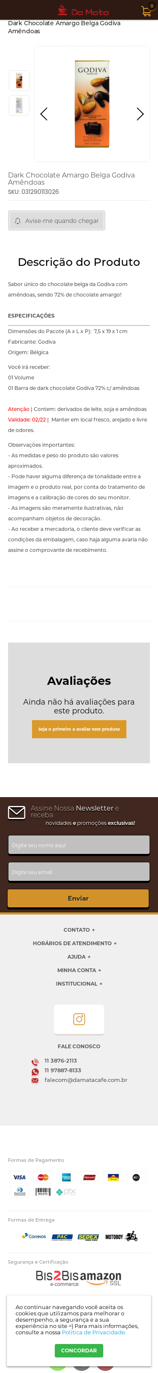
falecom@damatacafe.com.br (86, 1079)
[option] (19, 80)
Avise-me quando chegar (62, 221)
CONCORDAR (79, 1350)
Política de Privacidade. (94, 1332)
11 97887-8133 (63, 1070)
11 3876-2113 (61, 1060)
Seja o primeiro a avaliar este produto (79, 729)
